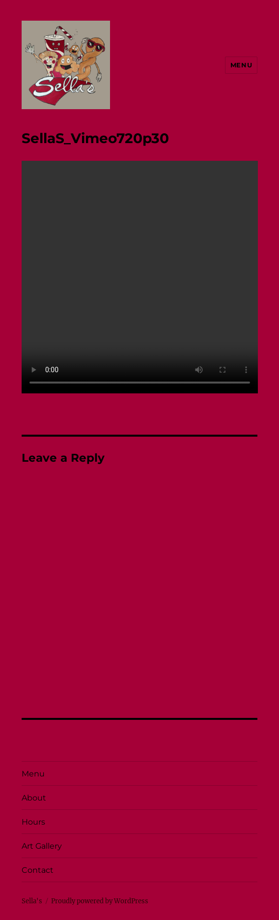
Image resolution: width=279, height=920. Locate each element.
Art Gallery (42, 846)
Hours (33, 822)
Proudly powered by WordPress (99, 901)
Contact (38, 870)
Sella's (32, 901)
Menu (241, 65)
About (34, 797)
